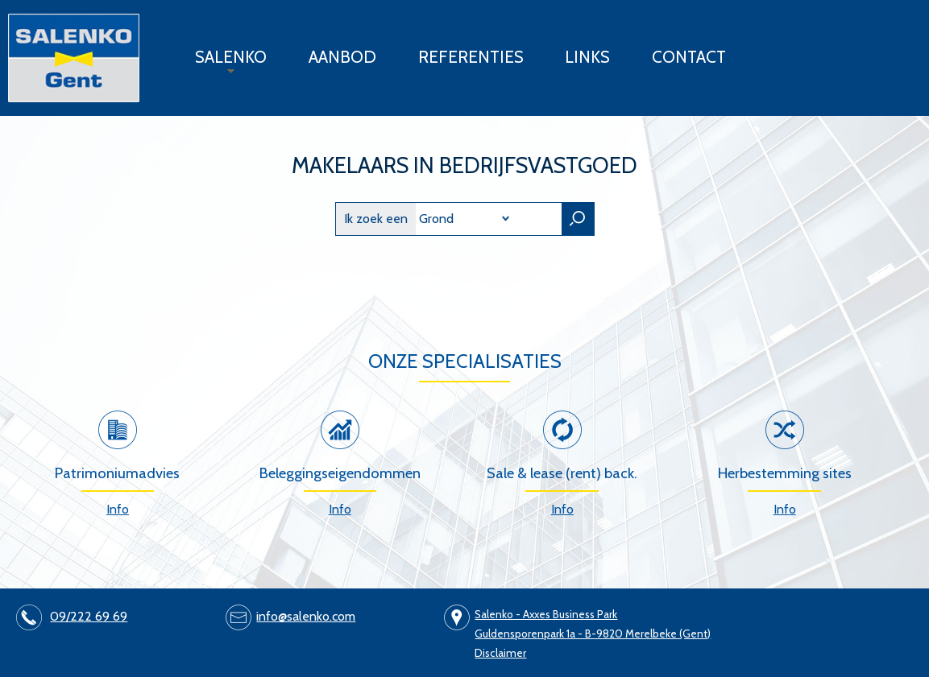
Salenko (223, 63)
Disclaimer (500, 652)
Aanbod (342, 57)
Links (587, 57)
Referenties (471, 57)
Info (117, 509)
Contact (689, 57)
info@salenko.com (305, 616)
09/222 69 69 (88, 616)
